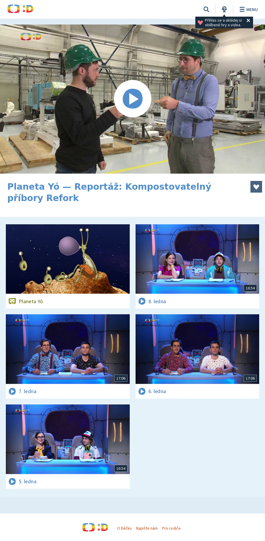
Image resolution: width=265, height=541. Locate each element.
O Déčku (124, 528)
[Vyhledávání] (206, 9)
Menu (248, 9)
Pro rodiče (171, 528)
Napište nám (147, 528)
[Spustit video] (132, 99)
